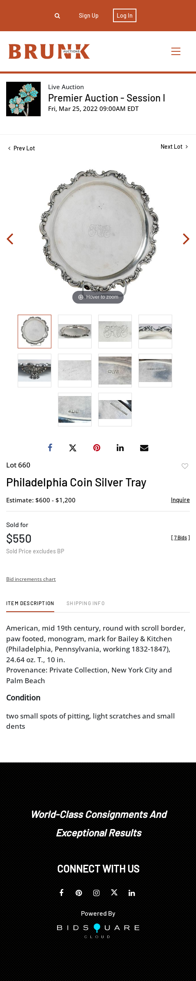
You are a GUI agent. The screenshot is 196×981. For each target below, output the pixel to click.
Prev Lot (21, 148)
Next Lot (174, 146)
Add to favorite (185, 466)
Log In (125, 15)
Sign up (89, 15)
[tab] (30, 606)
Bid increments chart (31, 579)
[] (180, 537)
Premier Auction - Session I (106, 98)
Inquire (180, 499)
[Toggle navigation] (176, 51)
